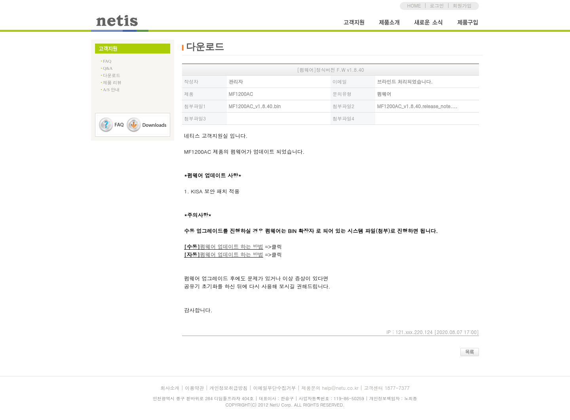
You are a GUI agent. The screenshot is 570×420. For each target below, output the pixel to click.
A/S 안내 (111, 89)
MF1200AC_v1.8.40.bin (255, 106)
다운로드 (111, 75)
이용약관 (194, 387)
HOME (414, 5)
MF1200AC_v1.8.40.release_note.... (417, 106)
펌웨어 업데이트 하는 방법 (231, 246)
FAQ (107, 61)
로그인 (436, 5)
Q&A (107, 68)
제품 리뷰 (112, 82)
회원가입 (461, 5)
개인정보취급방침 (228, 387)
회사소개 (169, 387)
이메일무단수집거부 (274, 387)
